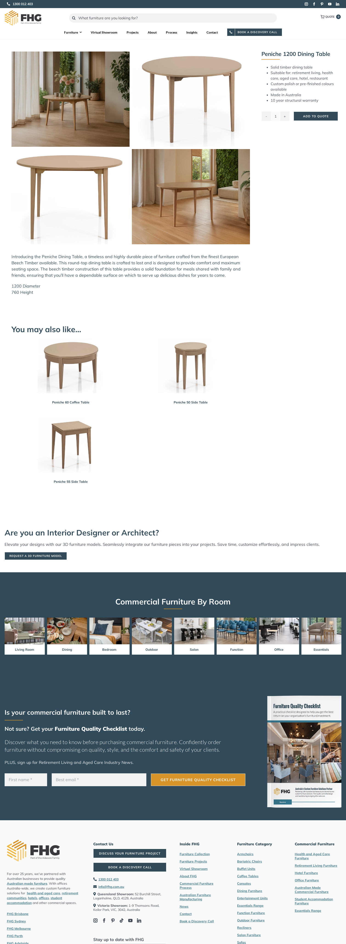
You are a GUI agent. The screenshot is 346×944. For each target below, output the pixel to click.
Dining (67, 650)
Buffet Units (246, 869)
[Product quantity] (275, 116)
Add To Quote (316, 116)
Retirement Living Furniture (316, 865)
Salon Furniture (249, 935)
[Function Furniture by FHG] (237, 619)
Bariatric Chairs (249, 861)
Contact (186, 914)
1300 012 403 (108, 879)
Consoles (244, 883)
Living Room (24, 650)
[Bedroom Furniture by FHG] (109, 619)
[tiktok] (121, 920)
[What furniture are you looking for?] (173, 18)
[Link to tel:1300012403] (8, 4)
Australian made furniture (27, 883)
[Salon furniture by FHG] (194, 619)
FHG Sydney (16, 921)
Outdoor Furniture (251, 920)
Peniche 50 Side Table (191, 402)
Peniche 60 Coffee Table (70, 402)
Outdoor (151, 650)
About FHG (188, 876)
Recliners (244, 928)
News (184, 906)
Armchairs (245, 854)
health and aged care (43, 893)
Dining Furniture (249, 891)
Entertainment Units (252, 898)
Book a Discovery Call (197, 921)
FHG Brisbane (17, 914)
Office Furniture (307, 880)
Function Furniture (251, 913)
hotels (32, 898)
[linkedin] (337, 4)
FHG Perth (15, 936)
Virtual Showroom (194, 869)
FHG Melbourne (19, 929)
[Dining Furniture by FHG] (67, 619)
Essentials (321, 650)
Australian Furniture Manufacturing (195, 897)
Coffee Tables (247, 876)
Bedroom (109, 650)
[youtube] (329, 4)
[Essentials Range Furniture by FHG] (321, 619)
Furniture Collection (195, 854)
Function (236, 650)
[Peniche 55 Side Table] (70, 444)
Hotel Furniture (306, 873)
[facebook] (314, 4)
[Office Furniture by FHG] (279, 619)
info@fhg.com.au (111, 887)
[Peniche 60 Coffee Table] (70, 365)
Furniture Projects (193, 861)
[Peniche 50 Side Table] (190, 365)
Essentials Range (250, 906)
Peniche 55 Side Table (71, 482)
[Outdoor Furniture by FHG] (152, 619)
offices (44, 898)
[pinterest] (321, 4)
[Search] (73, 18)
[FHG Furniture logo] (23, 12)
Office (279, 650)
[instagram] (306, 4)
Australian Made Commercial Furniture (312, 890)
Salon (194, 650)
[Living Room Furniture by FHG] (25, 619)
